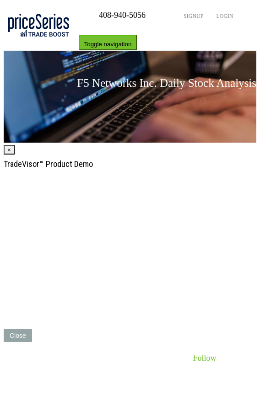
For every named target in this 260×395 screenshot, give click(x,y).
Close (18, 335)
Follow (204, 358)
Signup (192, 16)
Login (224, 16)
